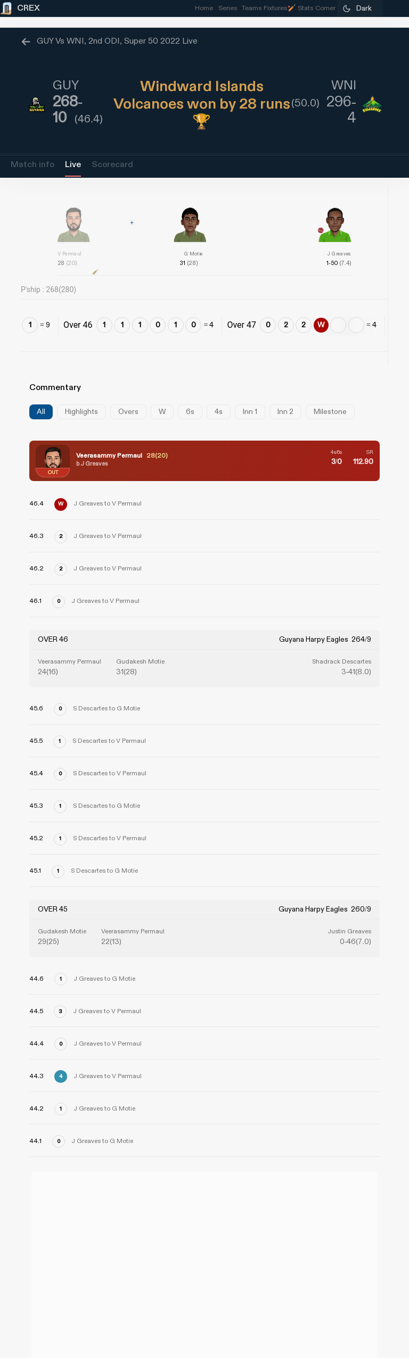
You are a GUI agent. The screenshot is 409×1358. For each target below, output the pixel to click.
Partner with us (355, 1267)
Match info (32, 164)
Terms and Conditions (341, 1326)
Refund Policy (54, 1296)
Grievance (42, 1267)
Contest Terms (52, 1326)
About (34, 1237)
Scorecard (112, 164)
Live (73, 164)
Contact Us (364, 1237)
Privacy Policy (358, 1296)
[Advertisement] (369, 757)
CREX (45, 1195)
